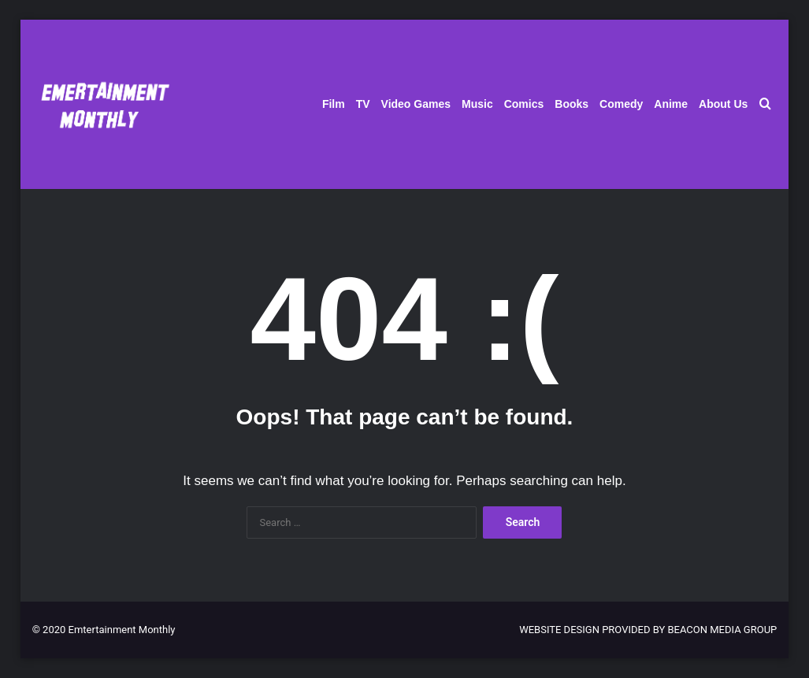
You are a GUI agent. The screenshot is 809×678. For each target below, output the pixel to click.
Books (571, 104)
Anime (671, 104)
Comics (524, 104)
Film (333, 104)
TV (363, 104)
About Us (723, 104)
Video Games (416, 104)
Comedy (621, 104)
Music (477, 104)
